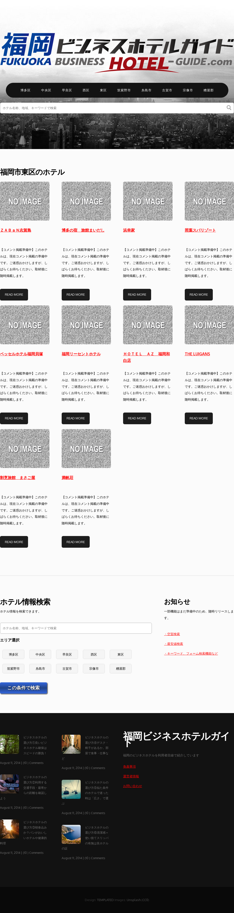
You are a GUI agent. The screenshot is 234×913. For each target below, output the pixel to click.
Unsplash (134, 900)
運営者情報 (131, 776)
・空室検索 (172, 634)
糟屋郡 (209, 90)
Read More (14, 294)
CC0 (145, 900)
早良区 (67, 90)
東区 (103, 90)
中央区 (46, 90)
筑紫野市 (124, 90)
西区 (86, 90)
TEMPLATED (105, 900)
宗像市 (188, 90)
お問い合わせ (132, 786)
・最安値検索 (173, 643)
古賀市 (167, 90)
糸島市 (146, 90)
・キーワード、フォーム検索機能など (191, 653)
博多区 (25, 90)
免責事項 (129, 766)
